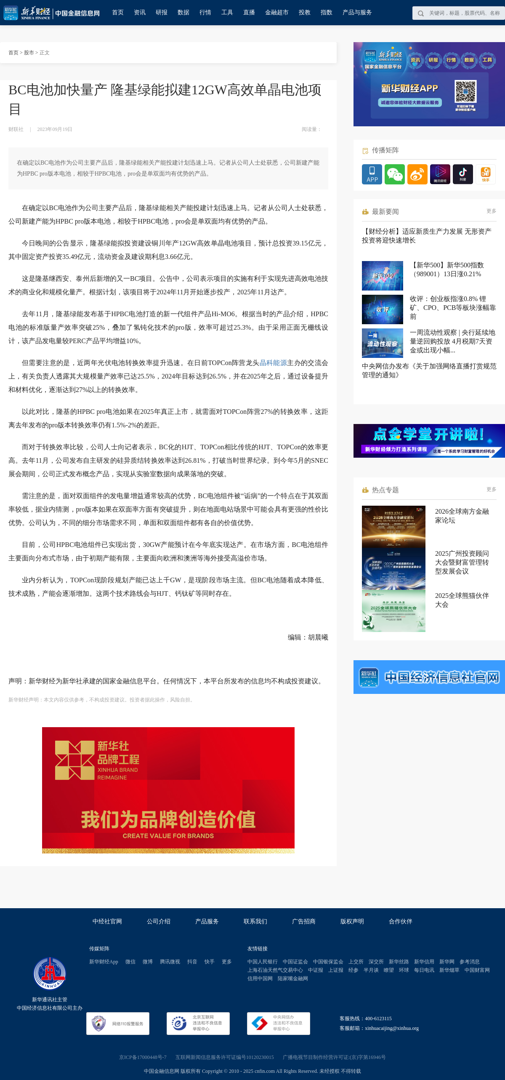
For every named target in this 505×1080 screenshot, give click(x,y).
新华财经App (103, 962)
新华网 (446, 962)
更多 (491, 211)
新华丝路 (399, 962)
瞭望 (389, 970)
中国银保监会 (328, 962)
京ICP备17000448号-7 (143, 1057)
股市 (29, 53)
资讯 (140, 12)
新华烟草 (449, 970)
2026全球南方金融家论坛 (462, 516)
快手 (210, 962)
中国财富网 (477, 970)
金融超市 (277, 12)
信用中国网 (260, 978)
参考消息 (470, 962)
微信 (130, 962)
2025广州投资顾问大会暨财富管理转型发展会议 (462, 562)
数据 (183, 12)
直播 (249, 12)
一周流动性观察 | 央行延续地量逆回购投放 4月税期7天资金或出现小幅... (452, 341)
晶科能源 (273, 362)
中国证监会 (295, 962)
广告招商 (304, 921)
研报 (161, 12)
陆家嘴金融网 (293, 978)
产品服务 (207, 921)
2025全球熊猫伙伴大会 (462, 600)
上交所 (356, 962)
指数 (326, 12)
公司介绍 (158, 921)
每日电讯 (424, 970)
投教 (305, 12)
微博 (148, 962)
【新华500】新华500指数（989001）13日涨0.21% (447, 269)
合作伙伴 (400, 921)
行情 (205, 12)
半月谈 (371, 970)
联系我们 (255, 921)
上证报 (335, 970)
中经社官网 (107, 921)
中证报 (315, 970)
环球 (404, 970)
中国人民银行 (262, 962)
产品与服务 (357, 12)
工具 (227, 12)
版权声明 (352, 921)
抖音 (192, 962)
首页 (118, 12)
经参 (353, 970)
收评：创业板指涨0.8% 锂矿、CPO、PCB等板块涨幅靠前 (453, 307)
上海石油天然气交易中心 (275, 970)
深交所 (376, 962)
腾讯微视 (170, 962)
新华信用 (424, 962)
